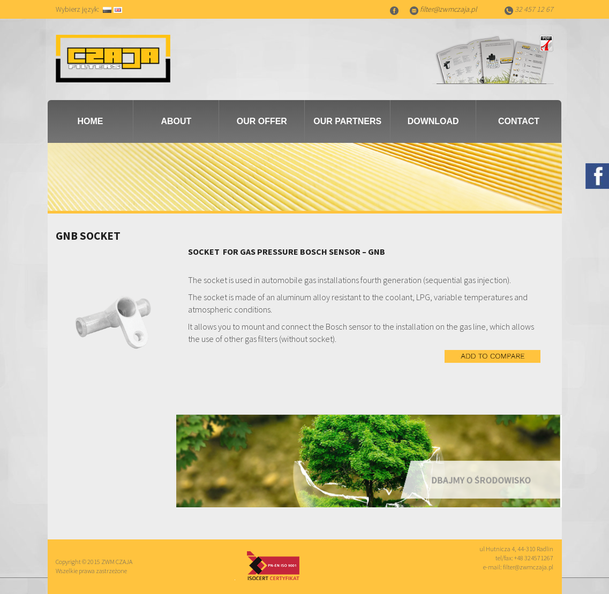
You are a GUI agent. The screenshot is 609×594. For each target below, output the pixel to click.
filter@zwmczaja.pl (448, 9)
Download (433, 121)
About (176, 121)
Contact (518, 121)
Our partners (347, 121)
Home (90, 121)
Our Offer (262, 121)
